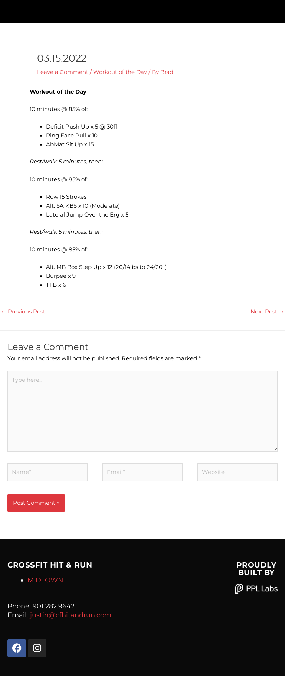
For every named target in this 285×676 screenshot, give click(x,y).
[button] (143, 10)
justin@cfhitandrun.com (70, 615)
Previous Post (23, 311)
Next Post (267, 311)
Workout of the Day (120, 72)
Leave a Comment (62, 72)
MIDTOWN (45, 580)
